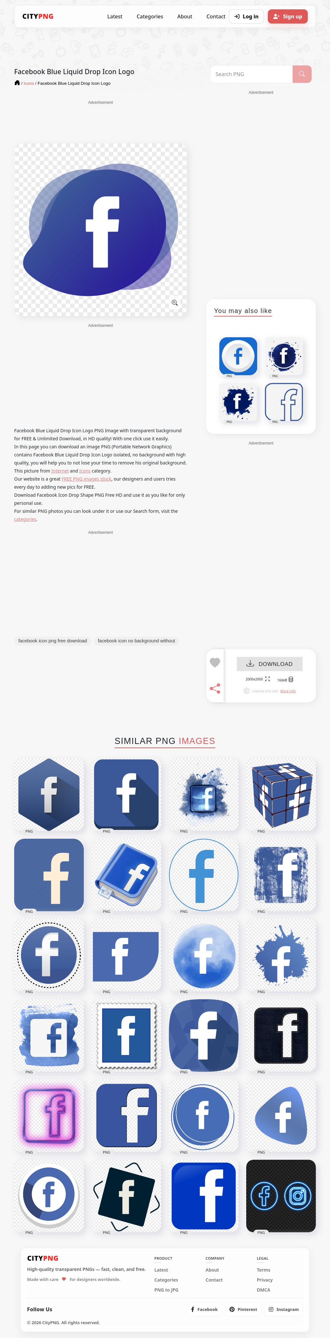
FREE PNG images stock (86, 479)
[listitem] (204, 1309)
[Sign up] (288, 16)
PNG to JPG (166, 1290)
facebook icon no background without (136, 640)
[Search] (302, 74)
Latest (114, 16)
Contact (214, 1280)
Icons (85, 471)
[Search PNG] (251, 74)
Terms (263, 1270)
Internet (60, 471)
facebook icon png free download (52, 640)
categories (25, 519)
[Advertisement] (100, 121)
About (184, 16)
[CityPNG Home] (38, 16)
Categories (150, 16)
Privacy (265, 1280)
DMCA (263, 1290)
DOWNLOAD (270, 664)
